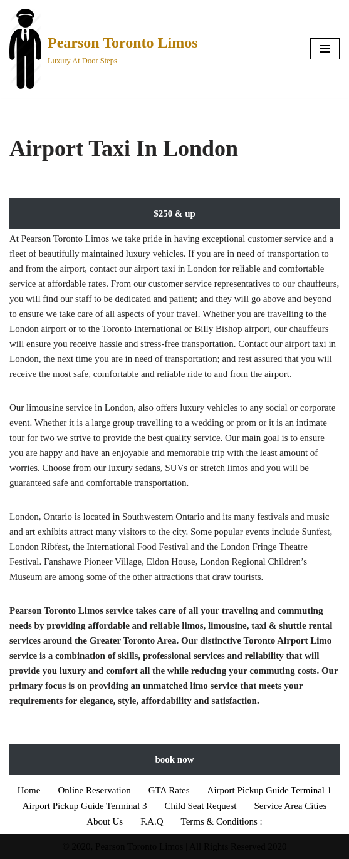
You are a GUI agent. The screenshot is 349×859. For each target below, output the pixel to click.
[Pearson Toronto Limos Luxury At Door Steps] (103, 49)
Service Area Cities (290, 806)
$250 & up (174, 213)
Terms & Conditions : (222, 821)
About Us (104, 821)
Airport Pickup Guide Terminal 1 (269, 790)
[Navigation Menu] (325, 48)
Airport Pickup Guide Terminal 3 (85, 806)
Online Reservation (94, 790)
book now (174, 759)
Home (29, 790)
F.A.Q (151, 821)
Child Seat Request (200, 806)
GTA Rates (169, 790)
